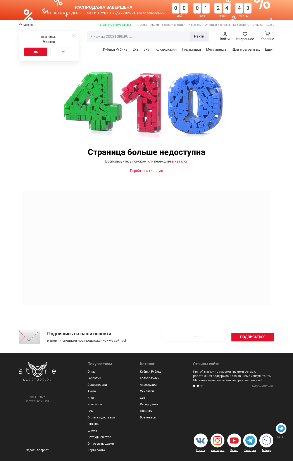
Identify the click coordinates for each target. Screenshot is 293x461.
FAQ (90, 411)
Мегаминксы (216, 49)
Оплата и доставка (217, 24)
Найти (199, 36)
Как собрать (241, 24)
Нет (62, 52)
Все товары (148, 417)
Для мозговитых (246, 49)
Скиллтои (147, 391)
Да (36, 52)
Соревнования (98, 384)
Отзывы (257, 24)
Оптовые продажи (101, 443)
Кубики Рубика (115, 49)
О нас (143, 24)
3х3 (146, 49)
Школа (92, 430)
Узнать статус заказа (117, 24)
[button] (194, 386)
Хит (142, 397)
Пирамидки (191, 49)
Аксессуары (148, 384)
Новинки (146, 411)
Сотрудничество (99, 437)
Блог (91, 397)
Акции (154, 24)
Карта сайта (96, 450)
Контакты (195, 24)
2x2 (135, 49)
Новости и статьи (173, 24)
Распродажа (149, 404)
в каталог (180, 161)
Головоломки (166, 49)
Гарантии (94, 378)
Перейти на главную (146, 171)
